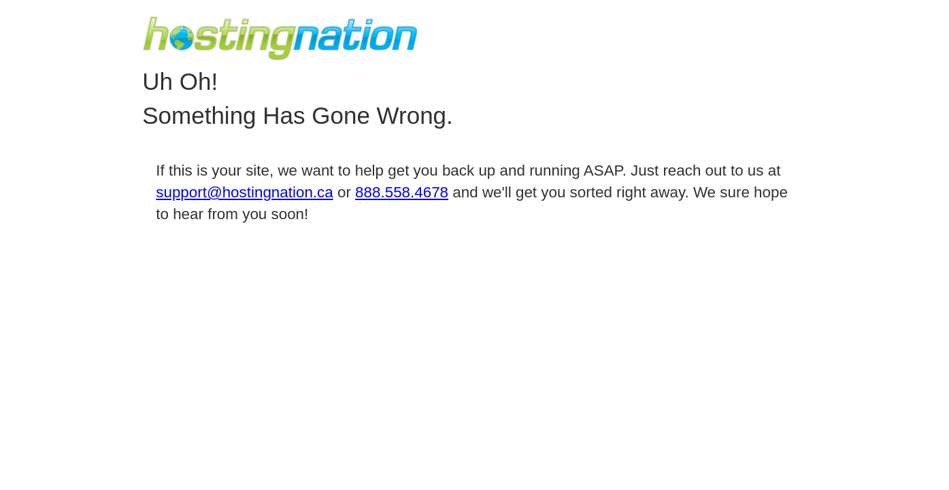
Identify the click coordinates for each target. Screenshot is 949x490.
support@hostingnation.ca (244, 192)
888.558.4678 (401, 192)
